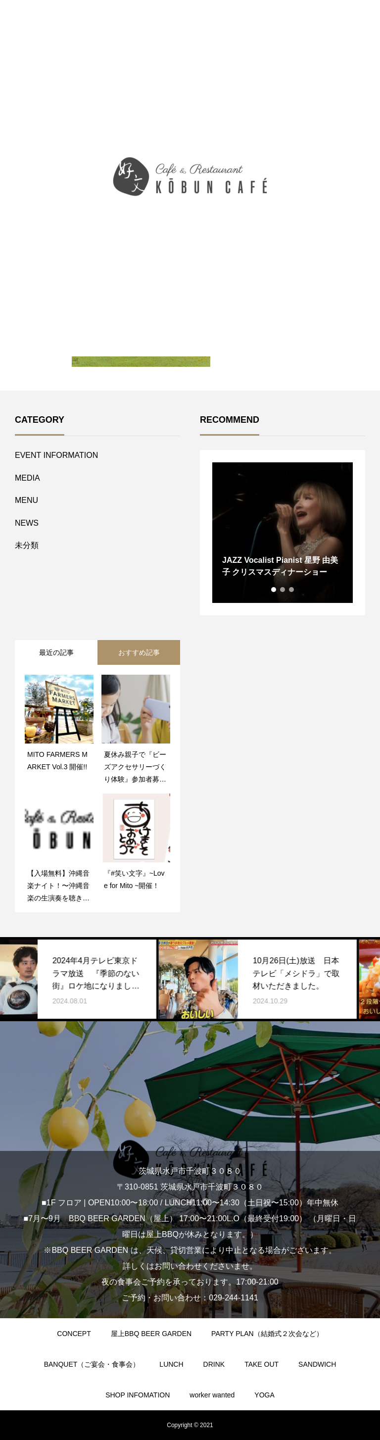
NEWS (27, 523)
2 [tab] (283, 589)
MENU (26, 500)
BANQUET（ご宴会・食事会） (92, 1364)
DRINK (214, 1364)
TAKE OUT (261, 1364)
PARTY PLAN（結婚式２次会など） (267, 1334)
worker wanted (212, 1395)
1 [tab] (274, 589)
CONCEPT (74, 1334)
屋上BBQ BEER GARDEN (151, 1334)
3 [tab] (292, 589)
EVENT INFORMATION (56, 455)
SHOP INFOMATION (137, 1395)
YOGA (264, 1395)
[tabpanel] (282, 532)
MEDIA (27, 478)
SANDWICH (317, 1364)
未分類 (27, 545)
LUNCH (171, 1364)
